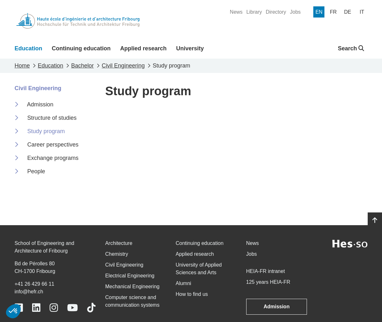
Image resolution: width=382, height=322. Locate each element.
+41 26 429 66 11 (34, 284)
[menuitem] (236, 12)
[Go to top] (375, 220)
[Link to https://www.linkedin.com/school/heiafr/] (36, 308)
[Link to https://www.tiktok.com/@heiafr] (91, 308)
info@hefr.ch (29, 291)
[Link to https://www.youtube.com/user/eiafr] (72, 308)
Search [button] (351, 48)
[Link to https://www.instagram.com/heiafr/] (54, 308)
